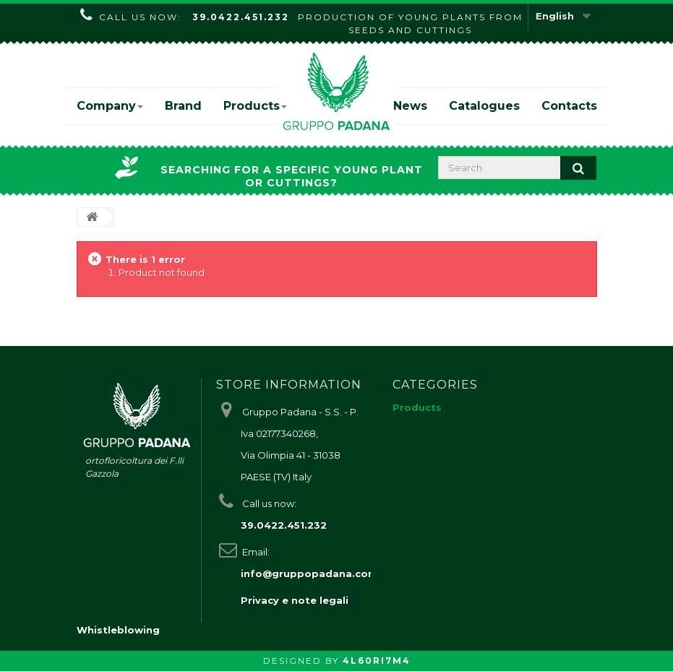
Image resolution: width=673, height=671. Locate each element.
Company (110, 106)
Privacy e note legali (294, 600)
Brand (183, 106)
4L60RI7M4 (377, 660)
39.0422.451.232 (240, 17)
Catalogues (484, 106)
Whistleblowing (118, 630)
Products (255, 106)
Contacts (569, 106)
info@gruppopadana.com (309, 573)
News (410, 106)
